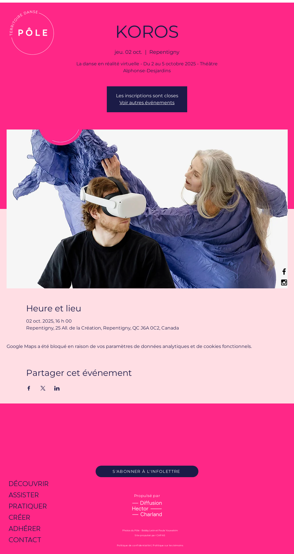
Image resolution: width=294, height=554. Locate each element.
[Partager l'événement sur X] (43, 388)
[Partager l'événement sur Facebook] (29, 388)
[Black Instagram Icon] (284, 282)
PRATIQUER (28, 506)
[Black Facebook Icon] (284, 271)
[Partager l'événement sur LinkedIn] (57, 388)
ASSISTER (24, 494)
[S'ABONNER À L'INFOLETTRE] (147, 471)
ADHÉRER (25, 528)
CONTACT (25, 539)
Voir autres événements (147, 102)
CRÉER (19, 517)
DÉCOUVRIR (29, 483)
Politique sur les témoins (168, 545)
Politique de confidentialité (134, 545)
